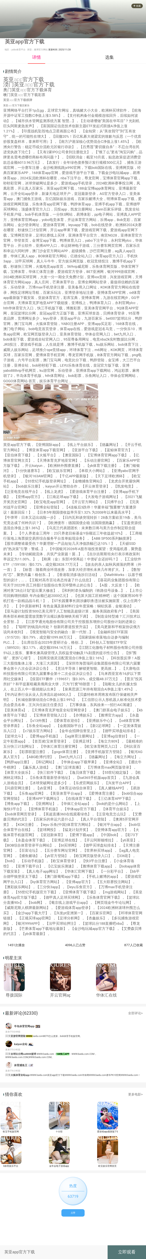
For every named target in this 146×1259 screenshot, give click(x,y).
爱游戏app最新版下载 (107, 1131)
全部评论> (135, 1013)
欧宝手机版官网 (11, 1131)
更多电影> (135, 1094)
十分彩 (59, 1131)
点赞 (73, 1212)
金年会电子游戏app (59, 1166)
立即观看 (127, 1252)
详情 (36, 57)
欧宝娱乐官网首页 (107, 1166)
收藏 (137, 6)
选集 (109, 57)
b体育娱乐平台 (10, 1166)
